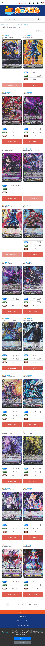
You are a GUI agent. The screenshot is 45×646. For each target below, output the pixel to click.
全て (2, 24)
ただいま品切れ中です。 (11, 85)
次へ (30, 604)
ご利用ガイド (22, 616)
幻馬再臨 (27, 24)
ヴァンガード (7, 24)
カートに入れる (33, 85)
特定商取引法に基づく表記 (22, 625)
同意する (22, 638)
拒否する (22, 642)
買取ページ (22, 612)
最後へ (36, 604)
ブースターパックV (16, 24)
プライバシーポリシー (22, 621)
